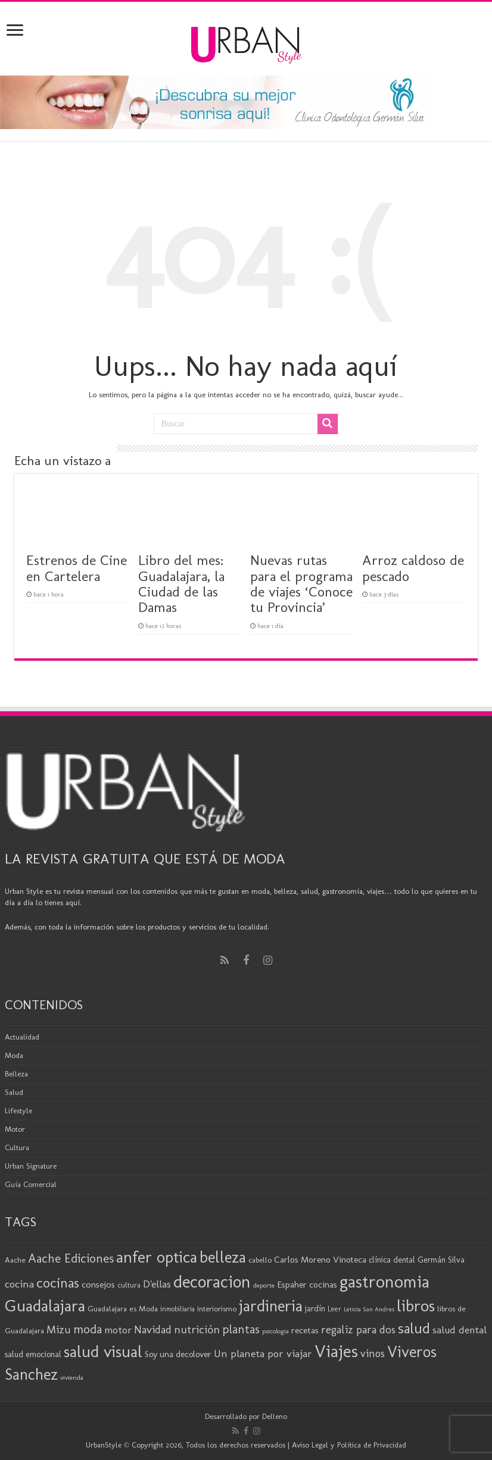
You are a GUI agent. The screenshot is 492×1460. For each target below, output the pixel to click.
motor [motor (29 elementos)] (118, 1330)
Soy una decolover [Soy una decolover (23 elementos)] (178, 1354)
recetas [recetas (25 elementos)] (305, 1330)
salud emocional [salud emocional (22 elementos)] (33, 1354)
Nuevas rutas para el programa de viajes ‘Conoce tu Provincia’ (301, 583)
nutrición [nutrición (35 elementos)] (197, 1329)
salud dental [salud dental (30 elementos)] (459, 1330)
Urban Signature (31, 1165)
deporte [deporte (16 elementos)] (264, 1285)
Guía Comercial (31, 1184)
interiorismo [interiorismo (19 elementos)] (216, 1308)
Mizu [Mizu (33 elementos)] (58, 1329)
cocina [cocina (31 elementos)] (19, 1284)
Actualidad (22, 1036)
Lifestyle (18, 1110)
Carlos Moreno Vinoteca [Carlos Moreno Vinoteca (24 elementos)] (320, 1259)
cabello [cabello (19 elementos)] (260, 1259)
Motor (15, 1129)
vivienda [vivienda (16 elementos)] (71, 1377)
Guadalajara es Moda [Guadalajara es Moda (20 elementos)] (123, 1308)
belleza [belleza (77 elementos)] (223, 1257)
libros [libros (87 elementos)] (416, 1305)
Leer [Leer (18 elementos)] (334, 1308)
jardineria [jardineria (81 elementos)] (271, 1305)
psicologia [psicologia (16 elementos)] (275, 1331)
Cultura (17, 1147)
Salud (14, 1092)
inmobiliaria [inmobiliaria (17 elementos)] (177, 1309)
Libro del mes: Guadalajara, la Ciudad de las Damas (181, 583)
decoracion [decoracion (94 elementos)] (212, 1281)
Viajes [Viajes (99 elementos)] (336, 1350)
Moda (14, 1055)
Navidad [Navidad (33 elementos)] (153, 1329)
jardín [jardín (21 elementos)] (315, 1309)
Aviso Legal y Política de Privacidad (349, 1444)
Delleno (274, 1416)
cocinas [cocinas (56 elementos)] (57, 1282)
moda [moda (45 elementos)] (87, 1328)
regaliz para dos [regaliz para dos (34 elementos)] (358, 1329)
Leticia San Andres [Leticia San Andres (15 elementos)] (369, 1309)
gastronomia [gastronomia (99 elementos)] (384, 1281)
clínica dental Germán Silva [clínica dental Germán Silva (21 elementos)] (417, 1260)
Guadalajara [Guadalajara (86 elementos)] (45, 1305)
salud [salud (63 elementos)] (414, 1328)
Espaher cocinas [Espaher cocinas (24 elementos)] (307, 1284)
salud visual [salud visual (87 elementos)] (103, 1351)
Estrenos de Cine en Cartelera (76, 567)
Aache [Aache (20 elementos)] (15, 1259)
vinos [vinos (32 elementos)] (372, 1353)
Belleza (16, 1073)
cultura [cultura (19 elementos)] (129, 1284)
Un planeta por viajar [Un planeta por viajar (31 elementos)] (263, 1353)
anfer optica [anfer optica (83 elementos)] (156, 1257)
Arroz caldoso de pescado (413, 567)
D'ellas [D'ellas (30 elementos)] (157, 1284)
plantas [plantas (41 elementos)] (241, 1329)
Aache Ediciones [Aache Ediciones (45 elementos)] (71, 1258)
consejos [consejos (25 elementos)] (98, 1284)
